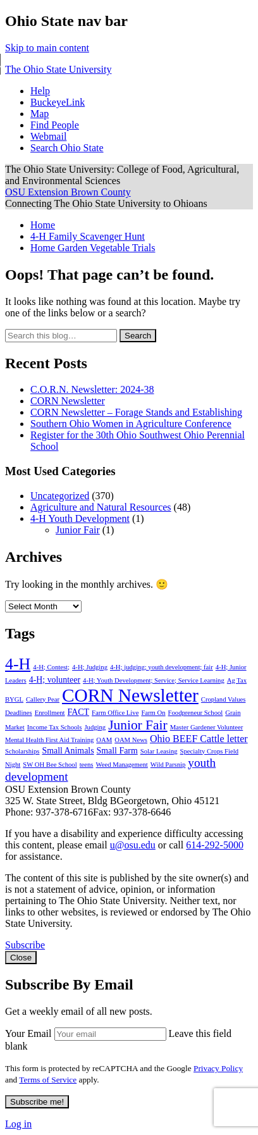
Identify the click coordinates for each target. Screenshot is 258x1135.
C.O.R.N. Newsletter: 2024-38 (92, 389)
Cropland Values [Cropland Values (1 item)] (223, 699)
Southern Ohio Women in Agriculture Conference (130, 423)
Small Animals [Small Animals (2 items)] (68, 750)
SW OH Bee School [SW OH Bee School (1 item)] (50, 764)
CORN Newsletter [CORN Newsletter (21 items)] (130, 695)
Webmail (48, 136)
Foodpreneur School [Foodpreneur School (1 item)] (195, 712)
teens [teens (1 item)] (87, 764)
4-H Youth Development (80, 518)
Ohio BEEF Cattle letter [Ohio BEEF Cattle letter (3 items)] (199, 738)
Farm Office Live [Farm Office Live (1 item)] (115, 712)
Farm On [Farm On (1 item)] (153, 712)
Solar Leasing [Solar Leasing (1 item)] (159, 751)
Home (42, 225)
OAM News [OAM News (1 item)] (130, 739)
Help (40, 90)
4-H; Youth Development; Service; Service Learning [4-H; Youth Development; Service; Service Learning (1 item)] (153, 680)
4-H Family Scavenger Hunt (87, 236)
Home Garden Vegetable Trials (92, 247)
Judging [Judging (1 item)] (95, 727)
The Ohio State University (58, 69)
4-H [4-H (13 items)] (17, 664)
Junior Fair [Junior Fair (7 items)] (137, 725)
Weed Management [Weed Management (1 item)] (122, 764)
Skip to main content (47, 47)
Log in (18, 1124)
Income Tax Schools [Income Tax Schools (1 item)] (54, 727)
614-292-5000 (214, 845)
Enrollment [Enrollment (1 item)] (50, 712)
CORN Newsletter (67, 400)
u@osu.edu (133, 845)
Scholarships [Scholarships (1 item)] (22, 751)
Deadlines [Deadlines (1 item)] (18, 712)
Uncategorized (59, 495)
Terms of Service (48, 1079)
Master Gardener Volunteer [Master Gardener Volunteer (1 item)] (206, 727)
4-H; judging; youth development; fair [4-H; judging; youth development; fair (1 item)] (161, 667)
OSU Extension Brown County (68, 192)
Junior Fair (78, 529)
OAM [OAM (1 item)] (104, 739)
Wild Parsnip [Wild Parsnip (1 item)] (168, 764)
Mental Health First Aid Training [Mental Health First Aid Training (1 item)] (49, 739)
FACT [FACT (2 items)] (78, 712)
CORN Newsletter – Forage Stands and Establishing (136, 412)
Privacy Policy (218, 1068)
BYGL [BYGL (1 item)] (14, 699)
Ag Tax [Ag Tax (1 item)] (237, 680)
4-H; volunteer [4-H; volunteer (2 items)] (54, 680)
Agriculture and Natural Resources (100, 507)
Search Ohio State (67, 147)
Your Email (28, 1033)
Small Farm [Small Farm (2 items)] (117, 750)
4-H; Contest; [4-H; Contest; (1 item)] (51, 667)
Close (21, 957)
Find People (54, 125)
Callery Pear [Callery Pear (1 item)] (42, 699)
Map (39, 113)
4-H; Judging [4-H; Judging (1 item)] (90, 667)
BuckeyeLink (57, 102)
